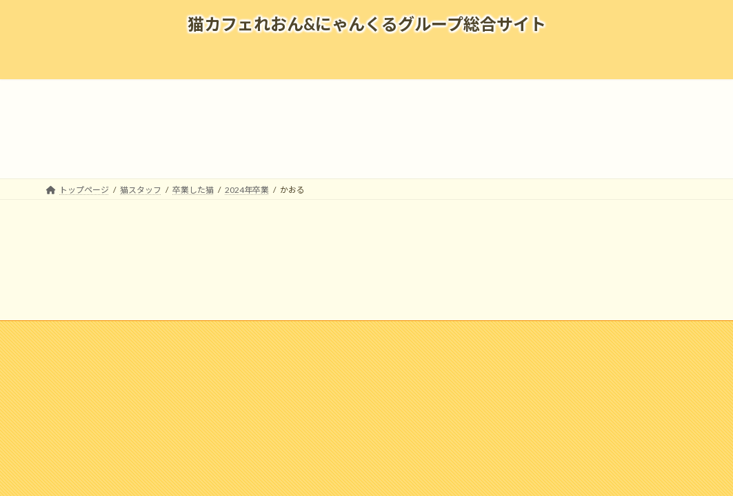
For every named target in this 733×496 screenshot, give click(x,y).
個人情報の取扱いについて (533, 333)
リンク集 (363, 333)
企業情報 (91, 333)
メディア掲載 (218, 333)
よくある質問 (295, 333)
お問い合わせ (431, 333)
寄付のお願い (634, 333)
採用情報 (151, 333)
